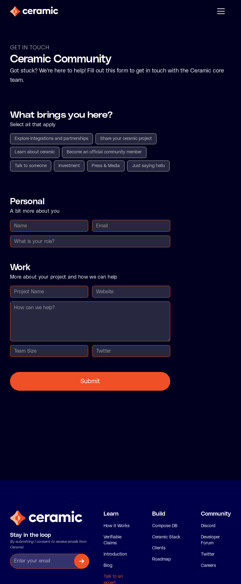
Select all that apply (33, 124)
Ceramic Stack (166, 537)
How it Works (117, 526)
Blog (108, 565)
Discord (208, 526)
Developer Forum (210, 540)
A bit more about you (34, 211)
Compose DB (164, 526)
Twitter (208, 554)
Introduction (115, 554)
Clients (159, 548)
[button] (219, 11)
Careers (208, 565)
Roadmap (161, 559)
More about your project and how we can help (63, 277)
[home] (34, 11)
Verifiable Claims (112, 540)
